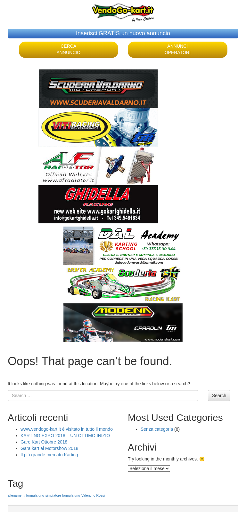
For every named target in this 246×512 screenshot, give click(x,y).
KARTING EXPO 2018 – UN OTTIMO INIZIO (65, 435)
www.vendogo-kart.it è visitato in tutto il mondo (66, 429)
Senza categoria (157, 429)
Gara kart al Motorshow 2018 (49, 448)
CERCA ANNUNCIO (68, 49)
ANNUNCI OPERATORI (178, 49)
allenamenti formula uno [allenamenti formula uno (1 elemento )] (26, 495)
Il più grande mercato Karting (49, 454)
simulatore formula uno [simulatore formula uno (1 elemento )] (62, 495)
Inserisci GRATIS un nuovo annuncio (123, 33)
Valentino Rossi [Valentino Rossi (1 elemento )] (93, 495)
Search (219, 395)
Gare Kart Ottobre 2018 (43, 441)
